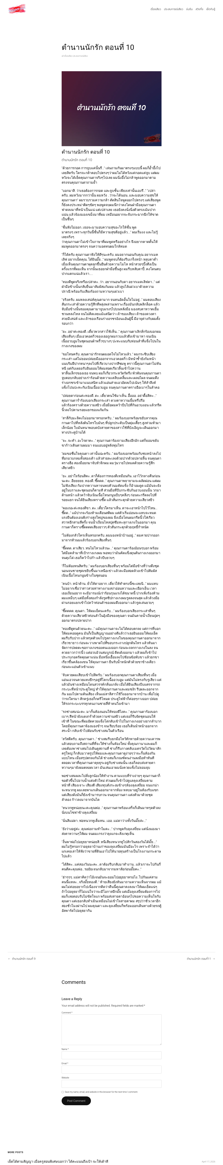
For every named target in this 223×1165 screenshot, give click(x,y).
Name (65, 1049)
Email (65, 1063)
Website (65, 1077)
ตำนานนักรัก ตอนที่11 (199, 959)
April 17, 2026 (208, 1161)
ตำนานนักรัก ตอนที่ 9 (23, 959)
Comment (67, 1012)
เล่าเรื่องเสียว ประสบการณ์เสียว (75, 56)
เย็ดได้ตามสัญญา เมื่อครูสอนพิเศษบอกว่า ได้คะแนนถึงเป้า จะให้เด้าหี (58, 1161)
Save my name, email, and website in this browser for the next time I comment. (101, 1092)
